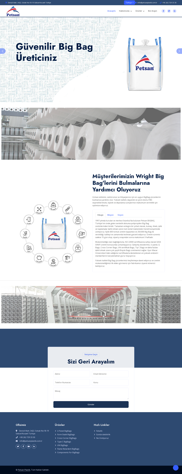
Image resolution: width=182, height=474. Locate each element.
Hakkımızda (124, 11)
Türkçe (128, 2)
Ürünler (138, 11)
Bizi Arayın (152, 11)
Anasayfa (111, 11)
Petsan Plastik (24, 470)
